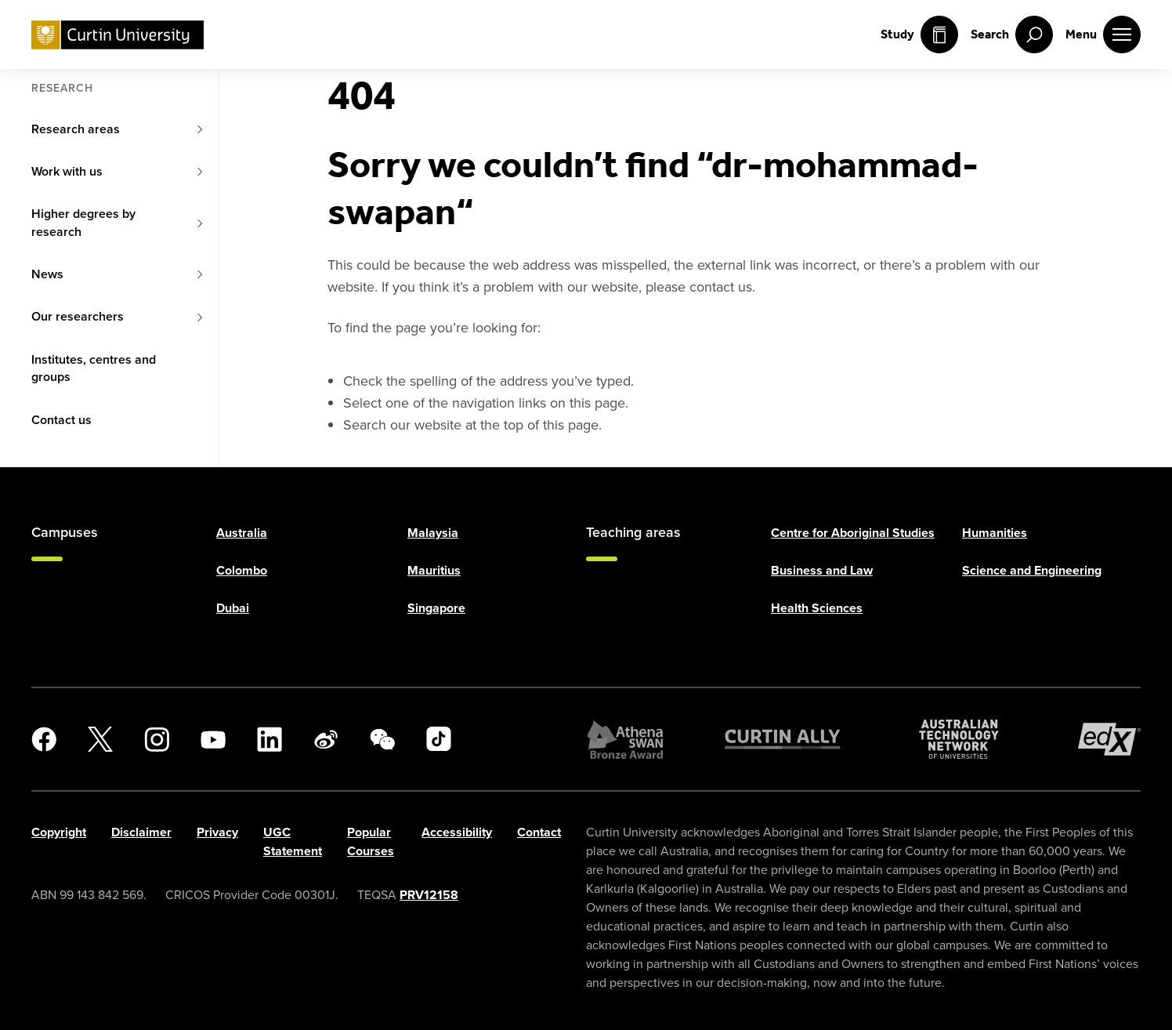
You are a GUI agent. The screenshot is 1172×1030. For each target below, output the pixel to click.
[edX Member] (1109, 739)
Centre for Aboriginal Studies (853, 533)
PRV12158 (429, 895)
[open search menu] (1012, 34)
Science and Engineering (1031, 570)
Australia (241, 533)
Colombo (241, 570)
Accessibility (456, 832)
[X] (100, 739)
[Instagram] (156, 739)
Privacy (217, 832)
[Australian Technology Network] (959, 739)
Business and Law (822, 570)
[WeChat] (382, 739)
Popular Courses (370, 841)
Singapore (436, 608)
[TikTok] (438, 739)
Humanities (994, 533)
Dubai (232, 608)
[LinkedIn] (269, 739)
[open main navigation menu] (1103, 34)
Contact (539, 832)
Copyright (58, 832)
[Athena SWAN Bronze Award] (625, 739)
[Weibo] (325, 739)
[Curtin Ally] (783, 739)
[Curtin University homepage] (117, 35)
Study (919, 34)
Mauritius (434, 570)
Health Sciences (817, 608)
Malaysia (432, 533)
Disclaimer (141, 832)
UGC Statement (292, 841)
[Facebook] (43, 739)
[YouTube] (213, 739)
